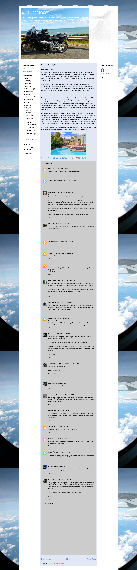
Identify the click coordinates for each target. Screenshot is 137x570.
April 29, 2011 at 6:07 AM (64, 302)
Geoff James (52, 192)
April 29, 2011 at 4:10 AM (68, 281)
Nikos (50, 223)
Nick (49, 168)
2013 (26, 81)
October (29, 94)
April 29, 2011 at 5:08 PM (64, 410)
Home (69, 559)
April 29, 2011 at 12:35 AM (65, 192)
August (28, 99)
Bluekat (50, 318)
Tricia (50, 426)
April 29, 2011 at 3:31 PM (60, 383)
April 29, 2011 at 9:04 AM (61, 318)
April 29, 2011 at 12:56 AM (66, 253)
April (28, 110)
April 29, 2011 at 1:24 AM (62, 265)
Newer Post (46, 559)
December (29, 89)
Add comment (48, 504)
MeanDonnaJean (53, 395)
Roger (50, 452)
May (27, 108)
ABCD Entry (29, 113)
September (30, 97)
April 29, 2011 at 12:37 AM (60, 223)
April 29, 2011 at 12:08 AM (59, 168)
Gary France (52, 302)
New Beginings (30, 115)
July (27, 102)
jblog (49, 438)
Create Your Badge (27, 71)
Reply (49, 174)
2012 (26, 83)
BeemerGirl (51, 480)
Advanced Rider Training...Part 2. (31, 134)
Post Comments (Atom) (57, 563)
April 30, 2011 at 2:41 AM (60, 426)
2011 (26, 86)
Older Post (91, 559)
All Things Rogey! (36, 12)
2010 (26, 153)
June (28, 105)
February (29, 147)
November (29, 91)
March (28, 144)
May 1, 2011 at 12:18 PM (59, 438)
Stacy (50, 383)
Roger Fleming (26, 68)
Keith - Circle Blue (54, 281)
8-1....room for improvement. (31, 140)
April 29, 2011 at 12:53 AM (67, 241)
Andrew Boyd (52, 253)
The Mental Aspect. (29, 119)
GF (49, 466)
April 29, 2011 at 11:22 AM (63, 334)
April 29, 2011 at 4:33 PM (67, 395)
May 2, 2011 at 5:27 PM (58, 466)
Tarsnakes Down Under (55, 363)
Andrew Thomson (54, 180)
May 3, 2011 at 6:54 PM (63, 480)
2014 (26, 78)
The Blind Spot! (30, 130)
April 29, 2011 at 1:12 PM (72, 363)
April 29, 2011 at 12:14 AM (68, 180)
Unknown (51, 265)
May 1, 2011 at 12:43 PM (63, 452)
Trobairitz (51, 334)
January (29, 149)
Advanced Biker (53, 241)
